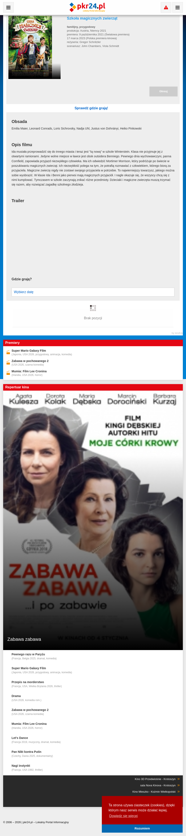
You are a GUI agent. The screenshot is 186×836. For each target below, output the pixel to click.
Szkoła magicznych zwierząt (92, 18)
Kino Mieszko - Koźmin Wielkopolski (154, 783)
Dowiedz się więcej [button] (123, 816)
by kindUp (177, 324)
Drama (16, 687)
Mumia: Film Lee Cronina (29, 363)
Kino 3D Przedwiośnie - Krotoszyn (155, 770)
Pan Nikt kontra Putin (26, 743)
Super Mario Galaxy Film (29, 342)
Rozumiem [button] (142, 828)
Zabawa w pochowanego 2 (30, 352)
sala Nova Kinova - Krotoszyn (158, 777)
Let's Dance (20, 729)
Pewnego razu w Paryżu (28, 646)
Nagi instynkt (21, 757)
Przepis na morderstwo (28, 673)
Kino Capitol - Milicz (164, 789)
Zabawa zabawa (24, 631)
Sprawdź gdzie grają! (125, 108)
